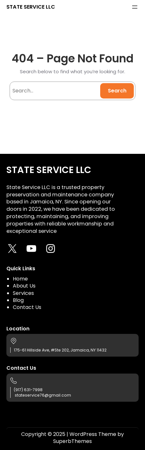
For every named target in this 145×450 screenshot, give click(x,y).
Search (117, 90)
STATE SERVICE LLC (30, 7)
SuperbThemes (72, 441)
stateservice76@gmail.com (43, 395)
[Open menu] (135, 7)
